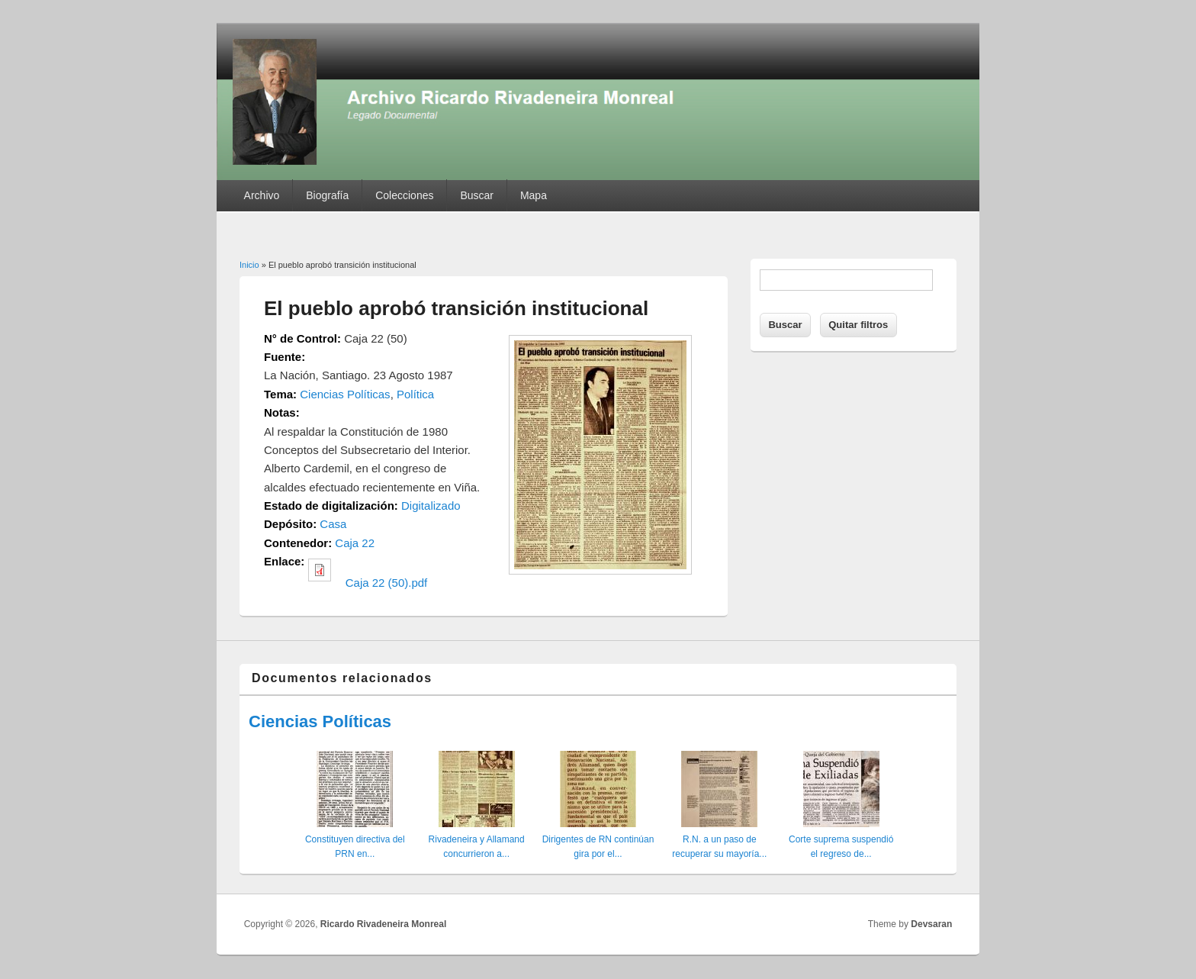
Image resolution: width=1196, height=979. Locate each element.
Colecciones (404, 195)
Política (415, 394)
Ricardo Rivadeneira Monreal (383, 924)
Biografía (327, 195)
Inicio (249, 264)
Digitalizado (431, 505)
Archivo (262, 195)
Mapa (533, 195)
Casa (333, 523)
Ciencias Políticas (345, 394)
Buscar (477, 195)
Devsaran (931, 924)
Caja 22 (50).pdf (387, 582)
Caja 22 (355, 542)
